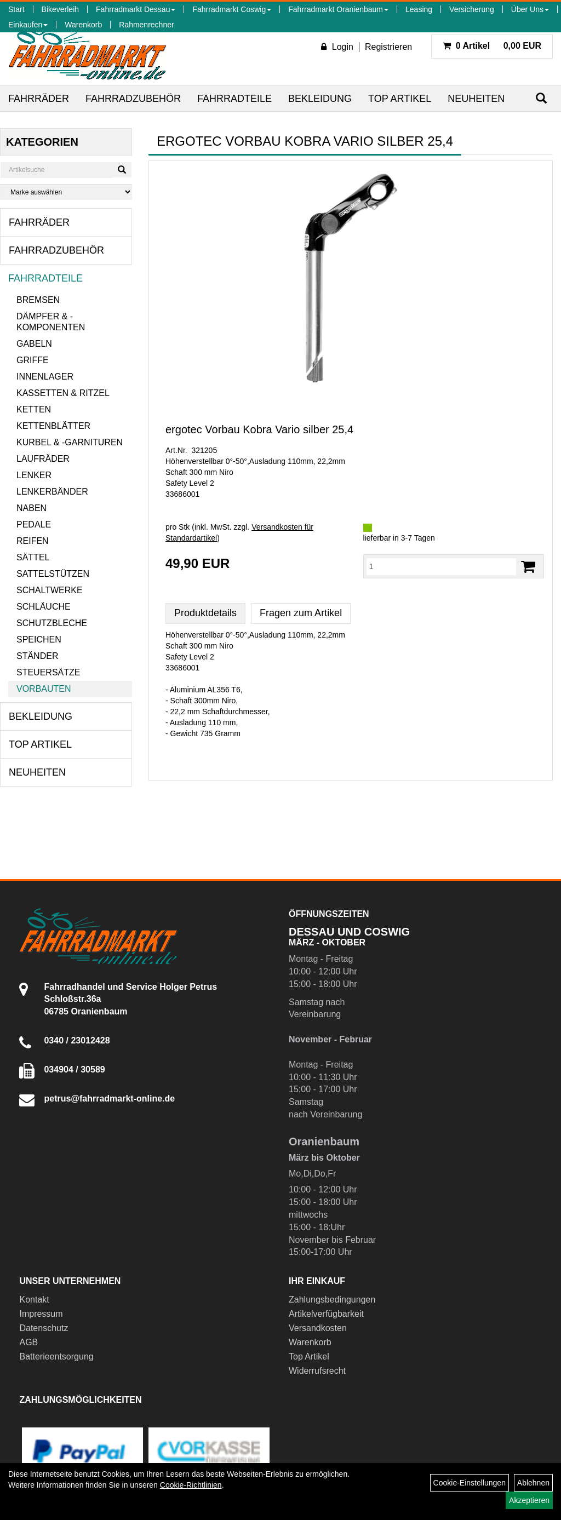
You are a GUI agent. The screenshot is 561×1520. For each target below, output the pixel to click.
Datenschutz (43, 1328)
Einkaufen (28, 24)
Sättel (32, 557)
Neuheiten (476, 98)
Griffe (32, 360)
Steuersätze (48, 672)
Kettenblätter (53, 426)
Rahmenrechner (146, 24)
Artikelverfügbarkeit (326, 1313)
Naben (31, 508)
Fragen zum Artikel (301, 612)
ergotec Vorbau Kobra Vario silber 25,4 (259, 429)
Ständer (37, 656)
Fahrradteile (234, 98)
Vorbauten (43, 688)
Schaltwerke (49, 590)
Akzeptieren (529, 1500)
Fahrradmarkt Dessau (135, 9)
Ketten (33, 409)
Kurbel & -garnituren (69, 442)
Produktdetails (205, 612)
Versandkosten (318, 1328)
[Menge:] (442, 566)
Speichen (38, 639)
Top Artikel (399, 98)
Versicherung (471, 9)
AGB (28, 1342)
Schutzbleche (51, 623)
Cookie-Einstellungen (469, 1482)
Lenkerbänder (52, 491)
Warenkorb (83, 24)
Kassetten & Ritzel (63, 393)
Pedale (33, 524)
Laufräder (43, 458)
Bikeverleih (60, 9)
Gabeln (34, 343)
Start (16, 9)
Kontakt (34, 1299)
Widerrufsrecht (317, 1370)
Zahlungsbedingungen (332, 1299)
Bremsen (38, 300)
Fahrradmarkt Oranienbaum (338, 9)
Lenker (33, 475)
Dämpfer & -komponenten (50, 322)
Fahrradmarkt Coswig (231, 9)
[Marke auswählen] (66, 192)
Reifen (32, 541)
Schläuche (43, 606)
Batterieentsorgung (56, 1356)
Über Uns (530, 9)
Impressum (40, 1313)
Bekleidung (320, 98)
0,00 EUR (492, 45)
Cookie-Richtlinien (191, 1485)
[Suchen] (541, 98)
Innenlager (44, 376)
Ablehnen (533, 1482)
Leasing (418, 9)
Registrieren (388, 46)
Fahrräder (38, 98)
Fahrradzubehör (133, 98)
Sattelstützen (52, 573)
